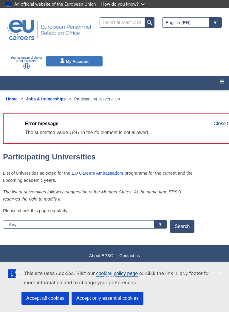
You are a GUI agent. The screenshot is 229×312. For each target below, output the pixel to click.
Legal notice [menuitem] (109, 274)
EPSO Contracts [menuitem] (20, 274)
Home (12, 99)
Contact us (129, 255)
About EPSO (101, 255)
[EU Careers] (49, 33)
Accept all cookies (45, 298)
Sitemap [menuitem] (215, 272)
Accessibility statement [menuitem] (67, 274)
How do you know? (123, 4)
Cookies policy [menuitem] (145, 274)
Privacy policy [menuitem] (182, 274)
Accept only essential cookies (107, 298)
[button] (26, 66)
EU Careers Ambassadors (97, 173)
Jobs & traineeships (46, 99)
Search (182, 226)
